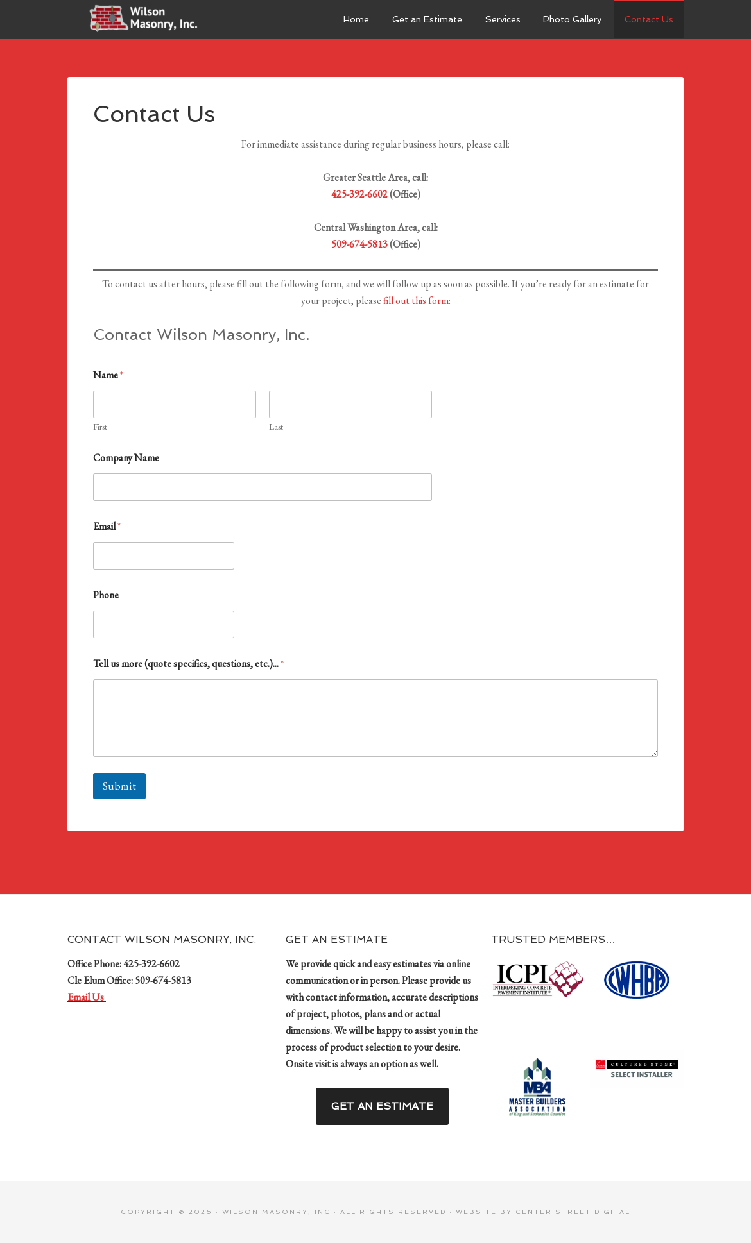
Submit (119, 786)
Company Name (126, 458)
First (100, 426)
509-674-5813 (359, 244)
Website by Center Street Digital (543, 1211)
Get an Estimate (382, 1106)
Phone (106, 595)
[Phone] (163, 624)
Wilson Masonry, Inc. (163, 19)
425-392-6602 (359, 194)
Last (276, 426)
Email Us (86, 997)
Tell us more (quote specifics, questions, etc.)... (188, 663)
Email (107, 526)
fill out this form (416, 300)
